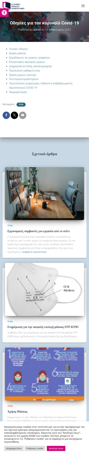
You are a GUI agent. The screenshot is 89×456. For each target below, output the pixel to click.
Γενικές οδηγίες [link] (18, 49)
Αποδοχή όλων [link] (56, 448)
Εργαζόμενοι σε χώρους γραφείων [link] (29, 57)
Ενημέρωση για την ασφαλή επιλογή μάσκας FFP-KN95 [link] (43, 327)
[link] (4, 12)
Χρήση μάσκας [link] (17, 53)
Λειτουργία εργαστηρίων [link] (24, 79)
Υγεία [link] (21, 104)
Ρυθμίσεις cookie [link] (34, 448)
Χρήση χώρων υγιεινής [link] (22, 74)
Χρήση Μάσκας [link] (17, 411)
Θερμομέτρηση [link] (18, 92)
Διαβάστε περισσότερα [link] (34, 252)
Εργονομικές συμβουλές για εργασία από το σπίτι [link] (38, 231)
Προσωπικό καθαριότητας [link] (24, 70)
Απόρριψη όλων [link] (14, 448)
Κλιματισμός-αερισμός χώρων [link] (27, 62)
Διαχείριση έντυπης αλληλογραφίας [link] (30, 66)
